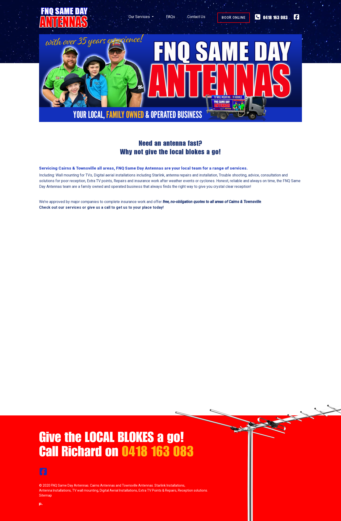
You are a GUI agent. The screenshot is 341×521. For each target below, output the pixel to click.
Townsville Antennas (137, 485)
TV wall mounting (85, 490)
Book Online (234, 17)
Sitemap (45, 495)
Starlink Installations (169, 485)
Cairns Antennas (102, 485)
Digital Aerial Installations (118, 490)
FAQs (170, 16)
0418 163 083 (271, 17)
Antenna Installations (55, 490)
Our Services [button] (140, 16)
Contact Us (196, 16)
